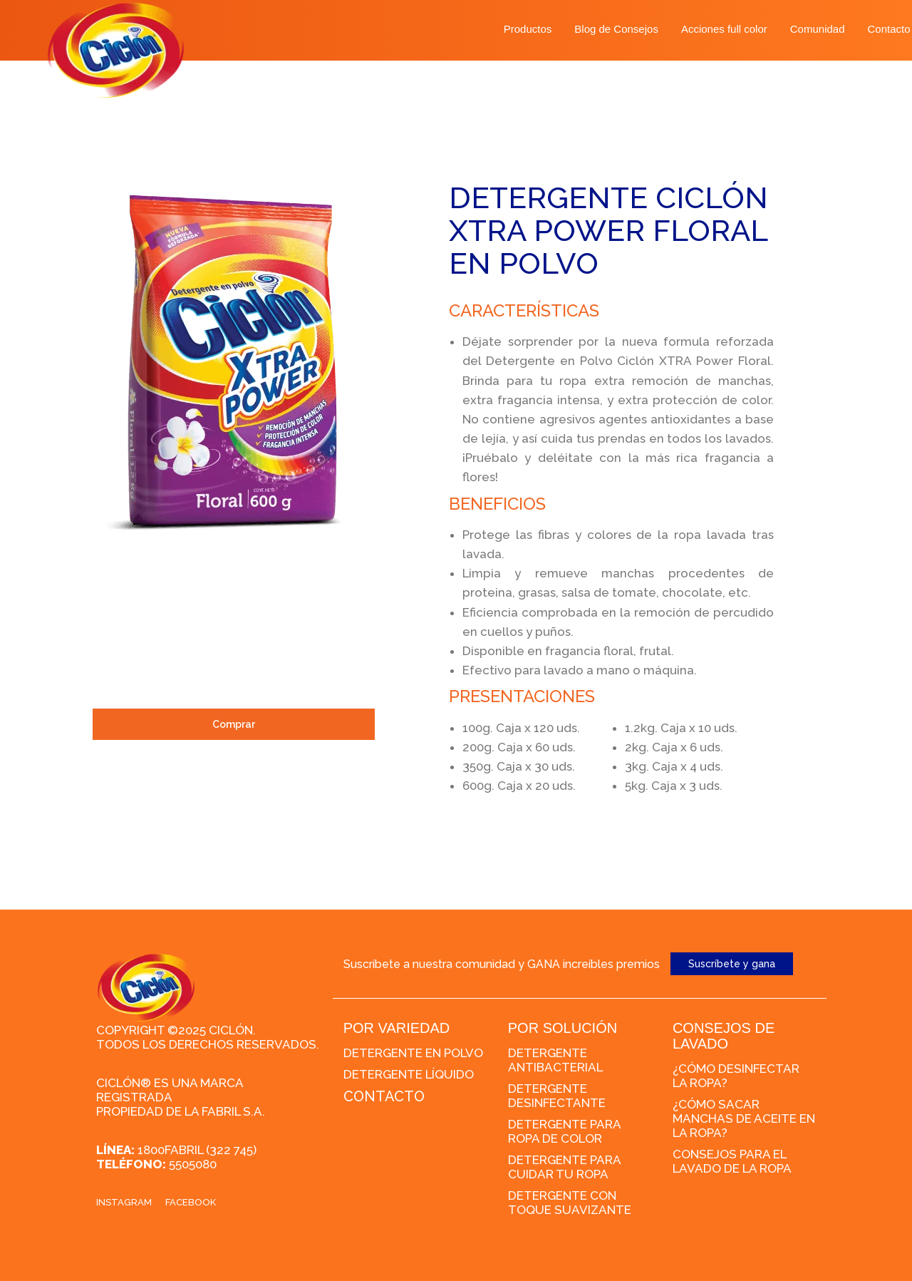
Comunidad (817, 29)
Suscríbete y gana (731, 963)
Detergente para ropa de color (564, 1131)
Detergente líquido (408, 1074)
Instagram (124, 1202)
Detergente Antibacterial (555, 1060)
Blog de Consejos (616, 29)
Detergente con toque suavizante (569, 1202)
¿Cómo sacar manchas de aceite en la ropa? (744, 1118)
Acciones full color (724, 29)
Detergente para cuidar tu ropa (564, 1167)
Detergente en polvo (413, 1053)
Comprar (233, 724)
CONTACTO (384, 1096)
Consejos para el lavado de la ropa (732, 1161)
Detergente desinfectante (557, 1095)
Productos (528, 29)
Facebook (190, 1202)
